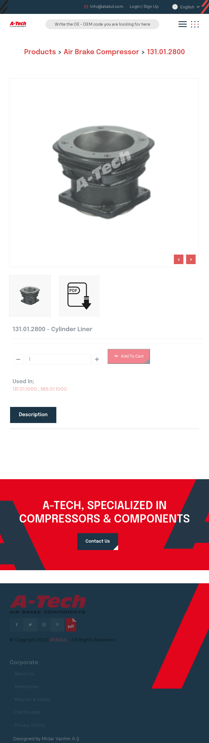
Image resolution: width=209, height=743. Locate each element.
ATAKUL (58, 642)
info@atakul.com (106, 6)
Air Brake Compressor (101, 52)
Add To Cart (131, 356)
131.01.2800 (166, 52)
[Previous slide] (190, 259)
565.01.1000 (55, 389)
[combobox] (189, 7)
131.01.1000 (27, 389)
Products (40, 52)
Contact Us (97, 541)
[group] (78, 296)
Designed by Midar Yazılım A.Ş (46, 739)
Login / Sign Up (144, 6)
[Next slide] (178, 259)
